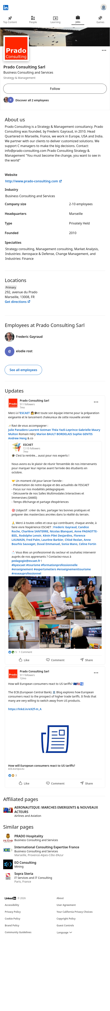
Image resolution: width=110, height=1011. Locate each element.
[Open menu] (104, 50)
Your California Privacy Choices (75, 912)
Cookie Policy (12, 918)
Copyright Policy (66, 918)
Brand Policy (12, 925)
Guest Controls (65, 925)
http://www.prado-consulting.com (33, 181)
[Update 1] (55, 530)
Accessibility (12, 905)
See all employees (23, 370)
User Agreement (66, 905)
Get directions (18, 301)
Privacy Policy (13, 912)
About (60, 898)
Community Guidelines (18, 932)
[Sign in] (103, 7)
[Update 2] (55, 727)
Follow (55, 88)
